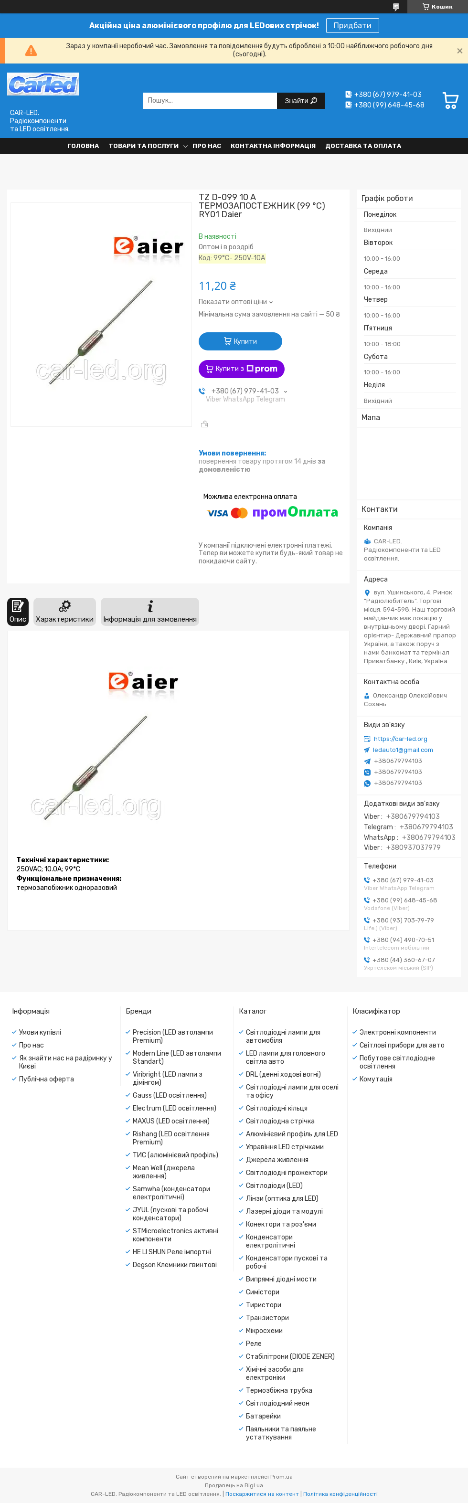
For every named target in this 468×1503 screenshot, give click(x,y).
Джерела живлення (277, 1160)
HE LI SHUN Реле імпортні (172, 1252)
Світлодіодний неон (277, 1403)
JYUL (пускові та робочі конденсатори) (170, 1214)
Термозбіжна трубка (279, 1391)
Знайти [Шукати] (297, 100)
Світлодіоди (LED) (274, 1186)
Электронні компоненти (398, 1032)
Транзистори (267, 1318)
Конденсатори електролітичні (270, 1241)
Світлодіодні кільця (277, 1108)
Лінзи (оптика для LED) (282, 1199)
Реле (254, 1344)
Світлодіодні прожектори (287, 1173)
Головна (83, 145)
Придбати (353, 25)
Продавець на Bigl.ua (234, 1485)
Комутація (376, 1079)
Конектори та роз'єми (281, 1224)
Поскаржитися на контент (262, 1494)
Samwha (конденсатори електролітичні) (171, 1193)
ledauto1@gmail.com (403, 749)
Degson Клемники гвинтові (175, 1265)
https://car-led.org (400, 738)
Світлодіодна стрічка (280, 1121)
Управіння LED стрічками (285, 1147)
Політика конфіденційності (340, 1494)
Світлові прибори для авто (402, 1045)
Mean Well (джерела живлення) (164, 1172)
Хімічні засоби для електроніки (275, 1373)
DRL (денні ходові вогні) (283, 1074)
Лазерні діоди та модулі (284, 1211)
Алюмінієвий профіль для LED (292, 1134)
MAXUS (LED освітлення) (171, 1121)
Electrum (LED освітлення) (174, 1108)
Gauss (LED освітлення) (170, 1095)
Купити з (246, 369)
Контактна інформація (273, 145)
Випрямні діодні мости (281, 1279)
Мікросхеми (264, 1331)
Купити (245, 342)
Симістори (262, 1292)
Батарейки (263, 1416)
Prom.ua (281, 1476)
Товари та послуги (143, 145)
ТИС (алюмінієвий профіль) (175, 1155)
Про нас (206, 145)
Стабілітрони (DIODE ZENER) (290, 1357)
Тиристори (263, 1305)
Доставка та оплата (363, 145)
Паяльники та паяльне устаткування (281, 1433)
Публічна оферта (46, 1079)
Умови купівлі (40, 1032)
